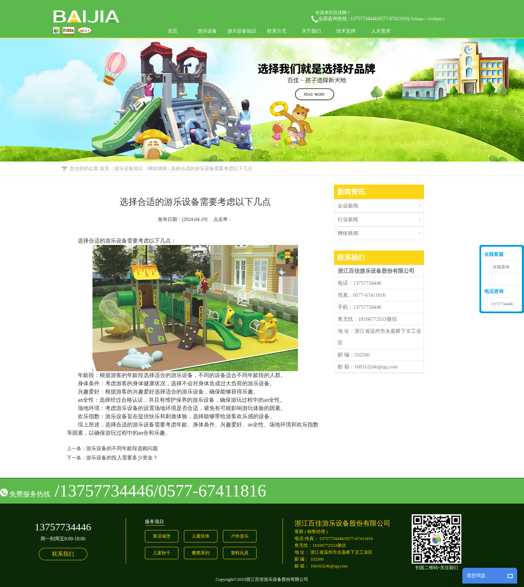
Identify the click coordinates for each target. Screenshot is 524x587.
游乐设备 (207, 31)
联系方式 (276, 31)
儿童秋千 (162, 552)
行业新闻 (381, 217)
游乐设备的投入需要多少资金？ (122, 457)
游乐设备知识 (241, 31)
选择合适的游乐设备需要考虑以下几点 (211, 168)
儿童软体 (201, 536)
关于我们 (311, 31)
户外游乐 (240, 536)
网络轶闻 (157, 168)
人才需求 (380, 31)
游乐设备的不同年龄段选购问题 (122, 448)
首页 (172, 31)
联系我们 (63, 554)
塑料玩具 (240, 552)
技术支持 (345, 31)
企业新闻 (381, 204)
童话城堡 (162, 536)
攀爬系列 (201, 552)
